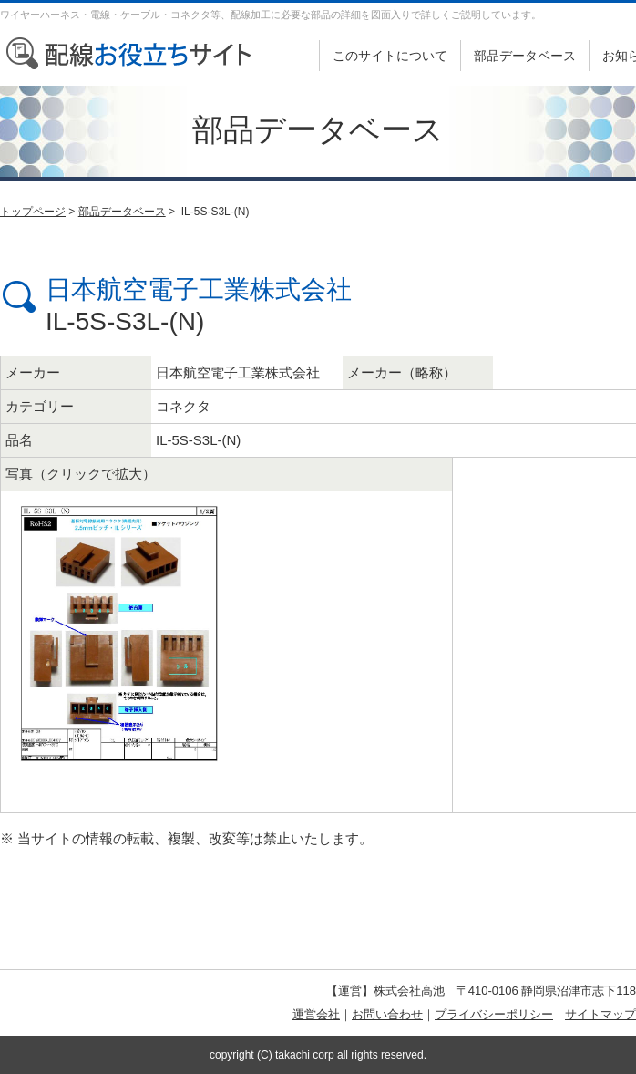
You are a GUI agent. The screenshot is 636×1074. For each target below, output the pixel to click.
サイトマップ (600, 1014)
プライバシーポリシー (494, 1014)
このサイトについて (390, 55)
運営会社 (316, 1014)
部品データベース (525, 55)
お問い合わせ (387, 1014)
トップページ (33, 211)
